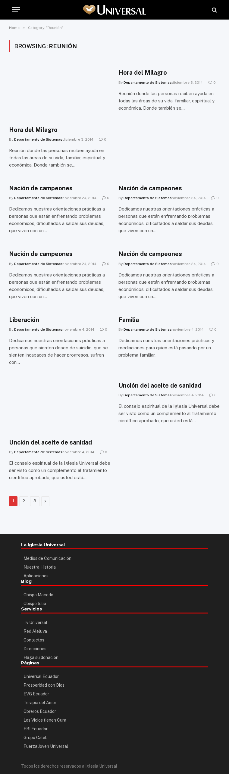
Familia (128, 319)
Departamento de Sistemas (38, 139)
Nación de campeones (41, 188)
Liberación (24, 319)
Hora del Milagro (33, 129)
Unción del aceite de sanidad (50, 442)
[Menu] (16, 10)
